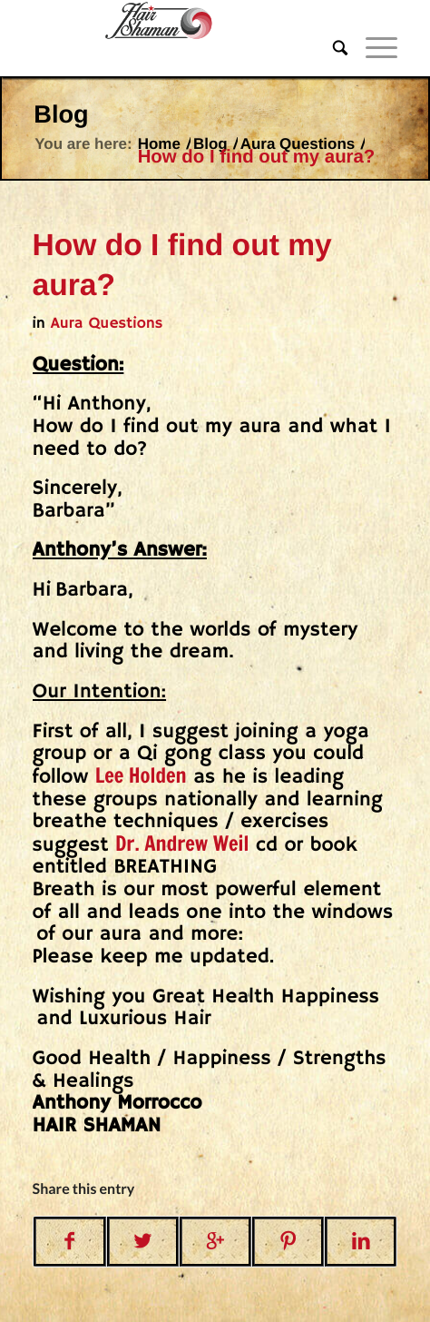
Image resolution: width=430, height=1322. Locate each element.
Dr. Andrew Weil (182, 844)
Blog (61, 114)
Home (159, 144)
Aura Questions (298, 144)
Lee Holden (141, 776)
